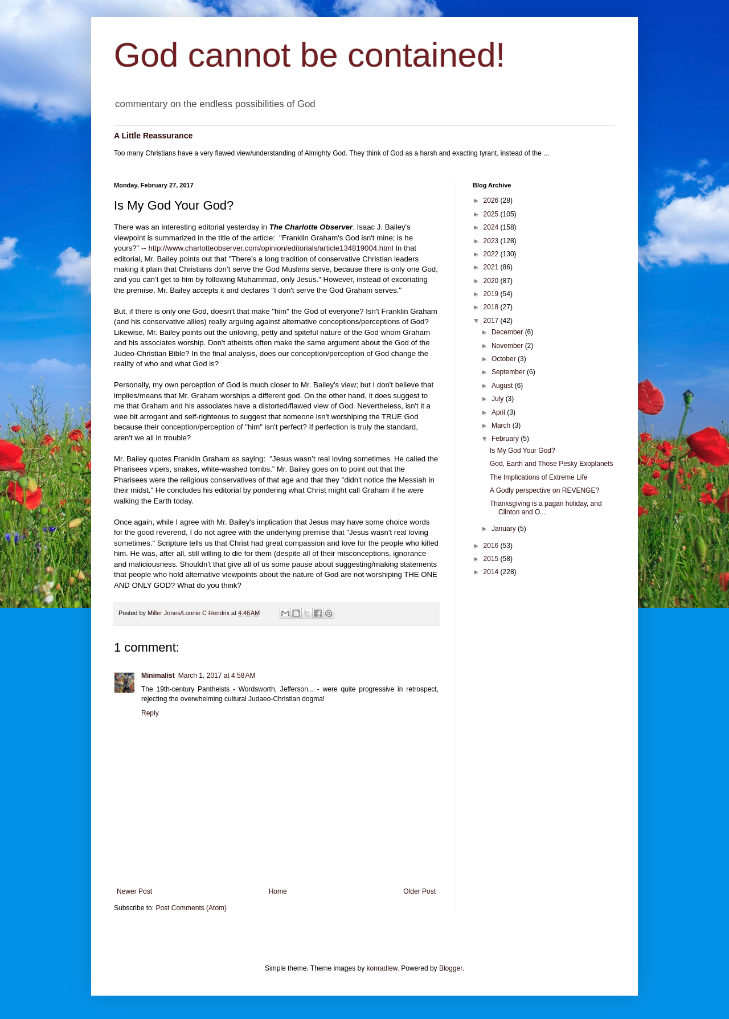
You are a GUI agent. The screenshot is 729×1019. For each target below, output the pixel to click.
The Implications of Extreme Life (538, 477)
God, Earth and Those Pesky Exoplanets (551, 464)
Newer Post (134, 891)
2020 (492, 281)
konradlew (382, 968)
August (503, 386)
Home (278, 891)
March (502, 425)
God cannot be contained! (309, 55)
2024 (492, 227)
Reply (150, 713)
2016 (492, 546)
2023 (492, 241)
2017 (492, 321)
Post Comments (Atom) (191, 908)
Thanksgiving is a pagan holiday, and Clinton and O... (546, 507)
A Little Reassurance (153, 135)
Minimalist (158, 676)
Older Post (419, 891)
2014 (492, 572)
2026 (492, 200)
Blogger (450, 968)
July (499, 399)
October (505, 359)
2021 (492, 267)
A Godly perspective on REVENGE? (544, 490)
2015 (492, 559)
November (508, 346)
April (499, 412)
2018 (492, 307)
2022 (492, 254)
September (509, 372)
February (506, 439)
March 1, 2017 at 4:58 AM (217, 676)
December (508, 332)
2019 (492, 294)
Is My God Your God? (522, 451)
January (505, 529)
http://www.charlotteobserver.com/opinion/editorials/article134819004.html (270, 248)
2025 (492, 214)
